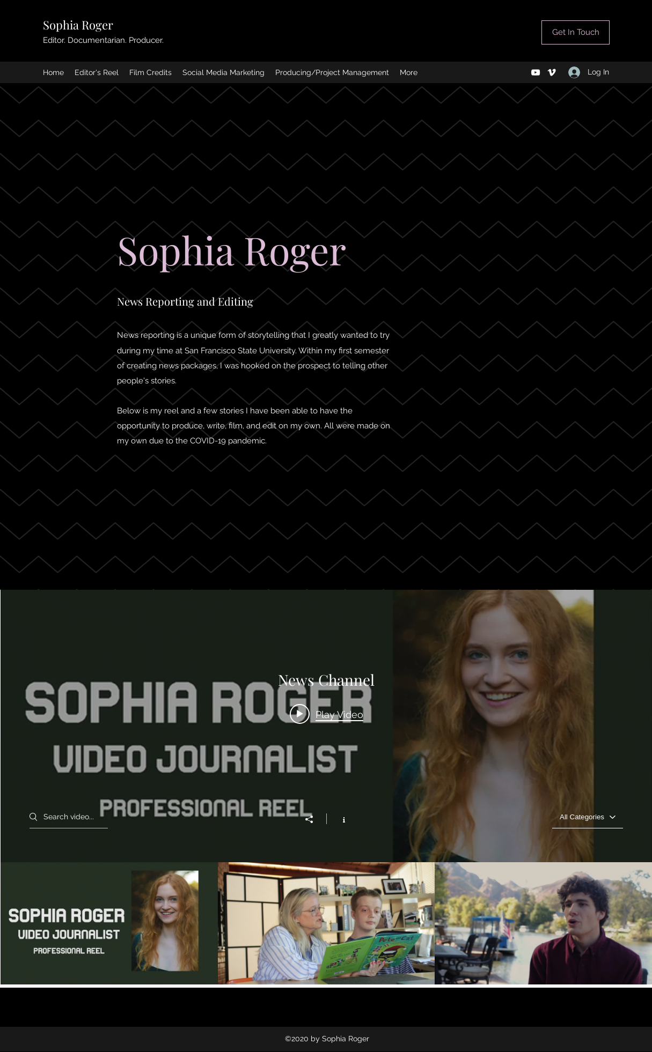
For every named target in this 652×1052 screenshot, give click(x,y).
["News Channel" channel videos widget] (326, 787)
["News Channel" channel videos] (326, 923)
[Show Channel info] (338, 818)
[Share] (314, 819)
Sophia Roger (78, 25)
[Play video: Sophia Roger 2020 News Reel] (326, 713)
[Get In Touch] (575, 32)
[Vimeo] (551, 72)
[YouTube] (535, 72)
